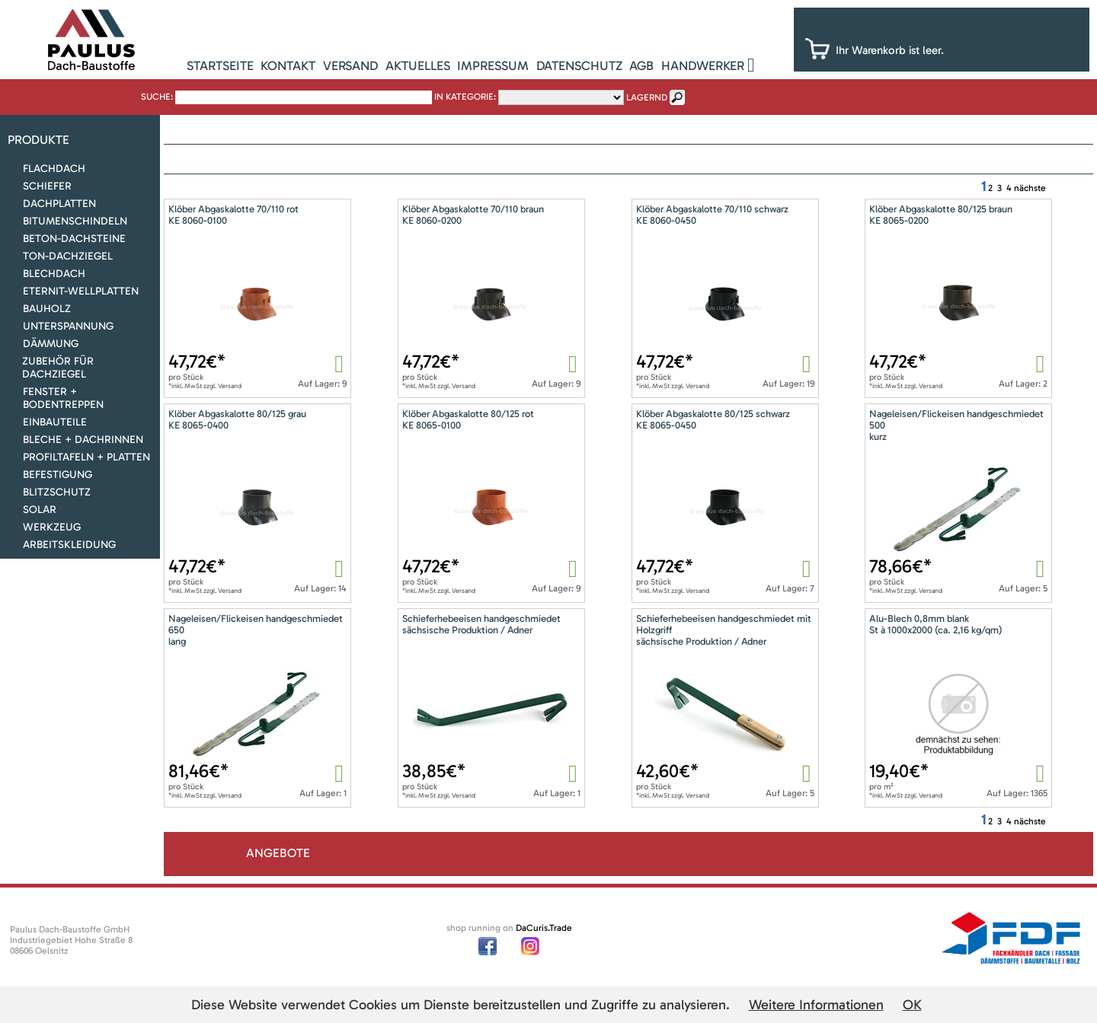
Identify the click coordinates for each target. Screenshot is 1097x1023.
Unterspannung (68, 326)
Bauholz (47, 308)
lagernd (646, 97)
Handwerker (702, 65)
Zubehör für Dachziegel (58, 368)
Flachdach (54, 168)
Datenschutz (579, 65)
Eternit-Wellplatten (81, 291)
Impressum (493, 65)
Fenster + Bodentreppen (63, 398)
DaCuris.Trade (544, 928)
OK (912, 1004)
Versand (350, 65)
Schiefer (47, 186)
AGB (641, 65)
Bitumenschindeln (75, 221)
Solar (39, 509)
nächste (1030, 188)
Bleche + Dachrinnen (83, 439)
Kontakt (288, 65)
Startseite (220, 65)
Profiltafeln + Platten (86, 457)
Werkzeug (52, 527)
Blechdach (54, 273)
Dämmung (50, 343)
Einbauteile (55, 422)
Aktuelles (417, 65)
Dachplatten (59, 203)
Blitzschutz (57, 492)
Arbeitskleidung (69, 544)
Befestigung (57, 474)
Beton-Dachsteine (74, 238)
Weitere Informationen (816, 1004)
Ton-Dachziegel (68, 256)
